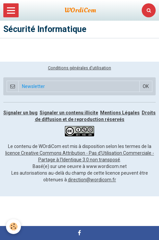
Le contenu (19, 146)
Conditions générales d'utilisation (79, 67)
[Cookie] (13, 226)
